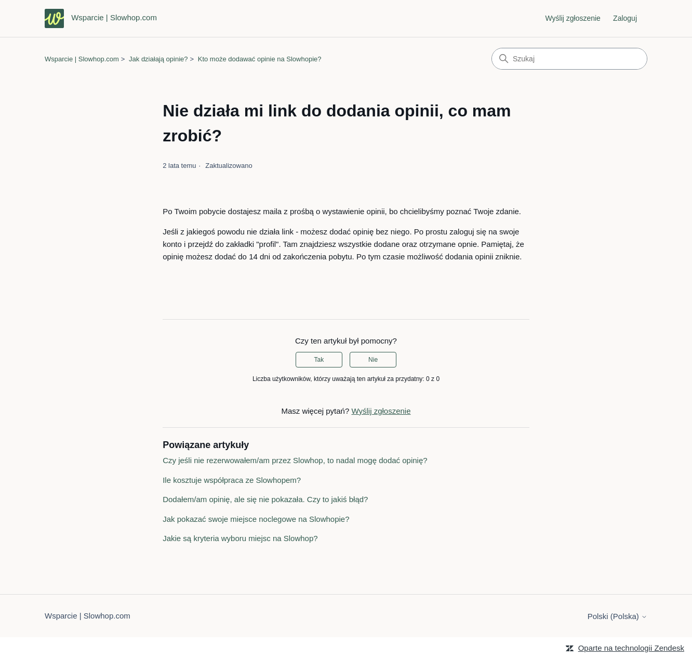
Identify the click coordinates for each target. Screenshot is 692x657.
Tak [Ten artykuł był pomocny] (319, 359)
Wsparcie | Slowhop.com (82, 59)
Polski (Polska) (617, 616)
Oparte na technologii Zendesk (631, 647)
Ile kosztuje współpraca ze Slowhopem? (232, 480)
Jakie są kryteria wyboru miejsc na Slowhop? (240, 538)
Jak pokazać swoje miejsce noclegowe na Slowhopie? (256, 519)
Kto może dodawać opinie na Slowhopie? (260, 59)
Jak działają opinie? (158, 59)
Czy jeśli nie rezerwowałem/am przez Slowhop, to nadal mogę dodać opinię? (295, 460)
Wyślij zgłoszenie (572, 18)
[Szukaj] (569, 58)
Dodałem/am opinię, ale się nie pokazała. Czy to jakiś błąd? (265, 499)
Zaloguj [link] (625, 18)
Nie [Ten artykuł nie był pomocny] (373, 359)
